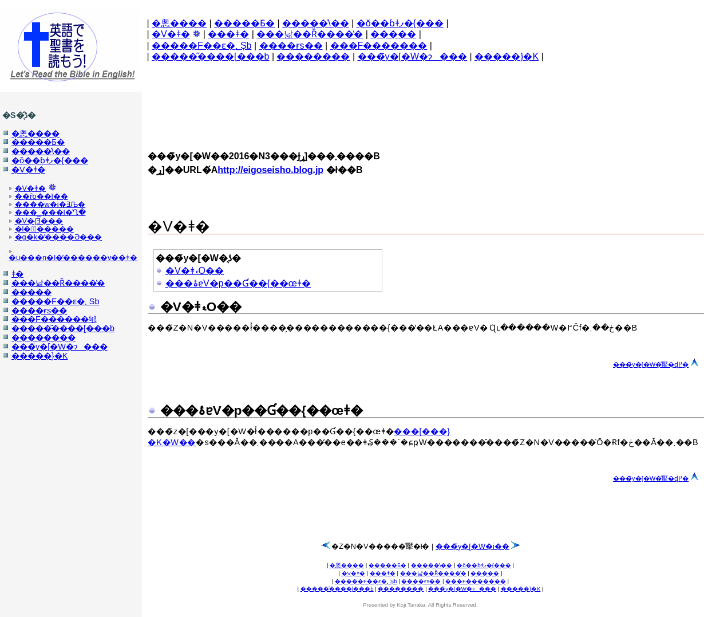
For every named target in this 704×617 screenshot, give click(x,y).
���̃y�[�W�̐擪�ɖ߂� (651, 364)
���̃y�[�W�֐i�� (472, 546)
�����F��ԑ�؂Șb (201, 45)
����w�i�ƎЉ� (50, 204)
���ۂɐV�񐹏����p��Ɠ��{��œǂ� (238, 283)
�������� (313, 56)
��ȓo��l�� (41, 196)
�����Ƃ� (244, 23)
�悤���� (179, 23)
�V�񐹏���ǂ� (171, 34)
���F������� (379, 45)
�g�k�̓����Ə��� (58, 237)
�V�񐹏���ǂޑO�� (194, 271)
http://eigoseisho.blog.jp (270, 170)
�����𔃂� (393, 34)
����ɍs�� (291, 45)
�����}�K (506, 56)
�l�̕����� (44, 229)
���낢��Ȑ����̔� (309, 34)
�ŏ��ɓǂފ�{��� (400, 23)
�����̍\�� (315, 23)
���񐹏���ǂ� (228, 34)
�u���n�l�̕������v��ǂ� (73, 257)
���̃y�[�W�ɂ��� (413, 56)
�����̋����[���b (210, 56)
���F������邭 (54, 319)
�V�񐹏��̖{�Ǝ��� (39, 221)
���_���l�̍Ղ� (50, 212)
